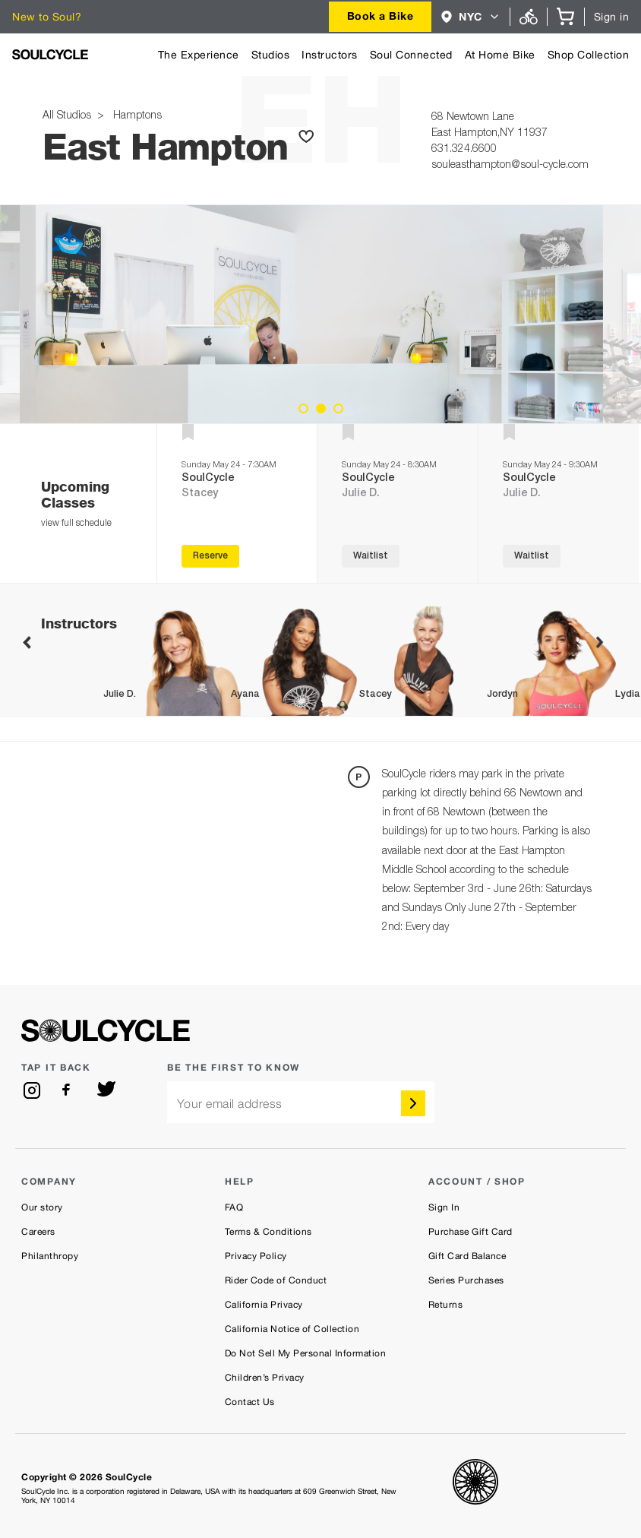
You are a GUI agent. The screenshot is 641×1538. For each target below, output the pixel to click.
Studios (270, 55)
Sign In (444, 1207)
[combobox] (380, 17)
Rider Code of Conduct (276, 1280)
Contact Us (250, 1402)
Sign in (612, 16)
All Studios (68, 116)
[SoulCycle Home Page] (50, 54)
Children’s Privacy (265, 1377)
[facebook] (69, 1090)
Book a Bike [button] (380, 15)
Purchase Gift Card (470, 1231)
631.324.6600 (464, 149)
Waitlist (370, 556)
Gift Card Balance (467, 1256)
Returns (445, 1304)
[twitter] (106, 1090)
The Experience (198, 55)
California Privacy (264, 1304)
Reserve (210, 556)
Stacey (200, 494)
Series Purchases (466, 1280)
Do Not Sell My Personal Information (306, 1353)
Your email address (230, 1104)
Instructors (330, 55)
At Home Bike (500, 55)
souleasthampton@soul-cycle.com (510, 165)
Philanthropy (49, 1256)
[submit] (413, 1103)
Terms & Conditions (268, 1231)
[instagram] (32, 1090)
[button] (470, 17)
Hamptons (134, 116)
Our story (42, 1207)
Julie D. (361, 494)
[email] (300, 1102)
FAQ (234, 1207)
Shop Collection (589, 55)
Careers (38, 1231)
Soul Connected (411, 55)
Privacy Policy (256, 1256)
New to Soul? (46, 17)
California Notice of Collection (292, 1329)
